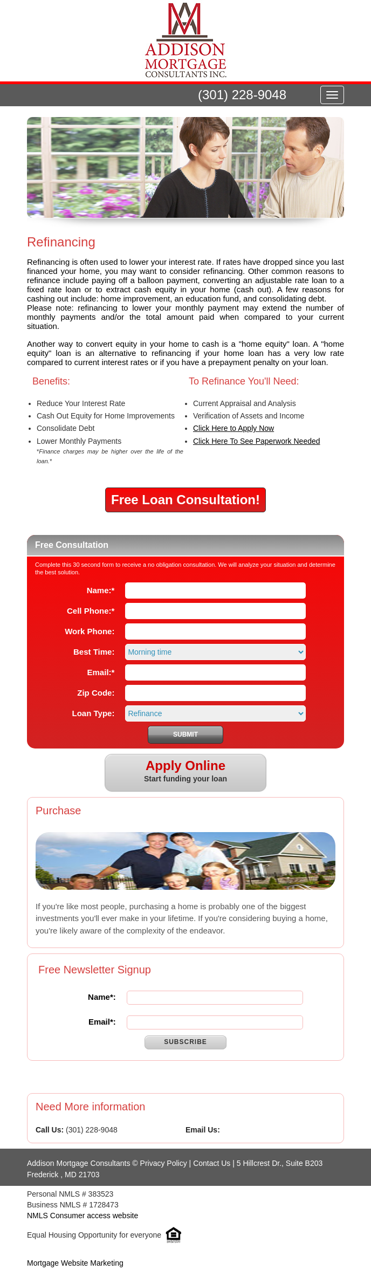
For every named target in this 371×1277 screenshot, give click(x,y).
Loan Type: (93, 713)
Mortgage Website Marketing (75, 1263)
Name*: (102, 996)
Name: (101, 590)
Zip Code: (95, 692)
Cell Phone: (90, 610)
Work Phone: (89, 631)
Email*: (102, 1021)
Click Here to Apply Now (233, 428)
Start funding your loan (185, 771)
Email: (101, 672)
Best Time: (93, 651)
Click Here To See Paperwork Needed (256, 441)
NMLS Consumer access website (82, 1215)
